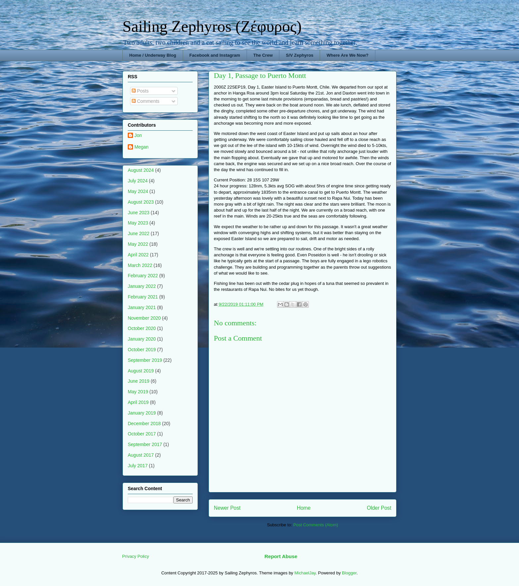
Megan (141, 147)
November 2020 (144, 318)
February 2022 (143, 275)
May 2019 (138, 391)
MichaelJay (304, 572)
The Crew (263, 55)
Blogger (349, 572)
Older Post (379, 508)
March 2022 (140, 265)
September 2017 (145, 444)
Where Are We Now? (347, 55)
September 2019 (145, 360)
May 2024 (138, 191)
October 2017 (142, 433)
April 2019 (138, 402)
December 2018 (144, 423)
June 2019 (138, 381)
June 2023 (138, 212)
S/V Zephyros (299, 55)
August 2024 (141, 170)
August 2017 (141, 455)
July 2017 (138, 465)
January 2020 (142, 339)
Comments (146, 101)
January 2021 (142, 307)
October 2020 (142, 328)
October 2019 (142, 349)
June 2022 (138, 233)
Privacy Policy (135, 556)
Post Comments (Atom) (315, 524)
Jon (138, 135)
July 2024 (138, 180)
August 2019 (141, 370)
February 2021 (143, 296)
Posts (140, 91)
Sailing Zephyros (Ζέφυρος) (212, 26)
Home (304, 508)
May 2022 (138, 244)
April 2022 (138, 254)
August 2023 (141, 202)
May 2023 (138, 223)
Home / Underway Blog (152, 55)
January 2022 (142, 286)
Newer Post (227, 508)
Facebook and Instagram (214, 55)
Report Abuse (280, 556)
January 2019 (142, 413)
